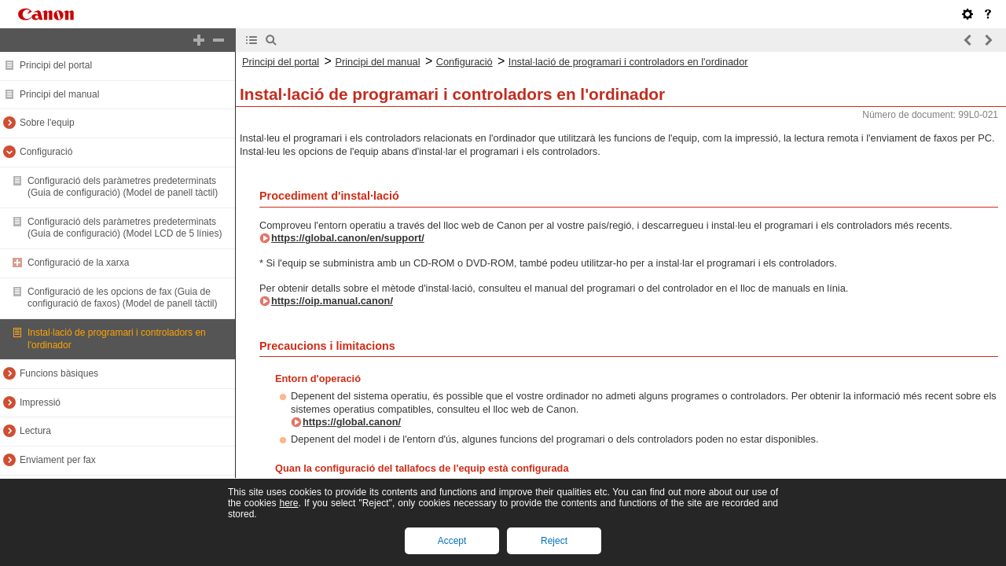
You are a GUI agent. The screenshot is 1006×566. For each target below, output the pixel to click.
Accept (452, 540)
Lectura (35, 430)
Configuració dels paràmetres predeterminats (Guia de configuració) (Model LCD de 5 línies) (125, 228)
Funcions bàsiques (59, 373)
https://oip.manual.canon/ (332, 301)
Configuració (46, 151)
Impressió (40, 402)
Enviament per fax (58, 459)
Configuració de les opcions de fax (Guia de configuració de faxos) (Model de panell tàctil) (122, 298)
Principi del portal (56, 65)
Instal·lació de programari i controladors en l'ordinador (628, 62)
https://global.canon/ (352, 422)
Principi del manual (59, 94)
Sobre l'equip (47, 122)
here (288, 503)
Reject (554, 540)
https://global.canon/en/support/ (347, 238)
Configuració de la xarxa (78, 262)
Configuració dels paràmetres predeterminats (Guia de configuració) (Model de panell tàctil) (123, 187)
